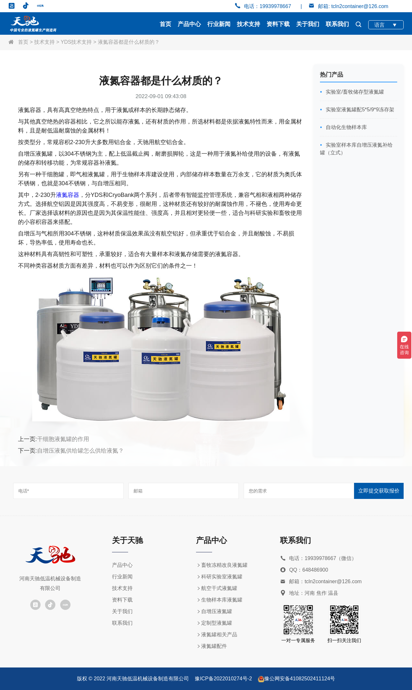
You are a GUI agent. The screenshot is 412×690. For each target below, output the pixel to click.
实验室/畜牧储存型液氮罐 (354, 92)
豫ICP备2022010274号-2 (223, 678)
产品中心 (189, 24)
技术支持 (248, 24)
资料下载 (278, 24)
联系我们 (337, 24)
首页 (165, 24)
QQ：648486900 (304, 570)
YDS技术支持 (76, 42)
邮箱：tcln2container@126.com (320, 581)
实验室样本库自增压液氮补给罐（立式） (356, 148)
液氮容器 (67, 195)
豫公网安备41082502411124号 (299, 678)
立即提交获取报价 (378, 490)
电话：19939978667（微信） (318, 558)
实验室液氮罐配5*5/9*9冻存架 (359, 109)
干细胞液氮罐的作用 (63, 439)
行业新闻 (218, 24)
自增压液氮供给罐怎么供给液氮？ (80, 450)
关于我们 (307, 24)
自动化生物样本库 (345, 127)
